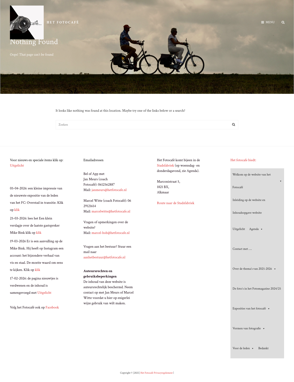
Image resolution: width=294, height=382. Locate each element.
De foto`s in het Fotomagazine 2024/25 (257, 289)
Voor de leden (243, 348)
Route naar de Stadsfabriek (175, 203)
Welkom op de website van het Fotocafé (257, 181)
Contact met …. (242, 249)
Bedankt (263, 348)
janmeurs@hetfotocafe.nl (109, 190)
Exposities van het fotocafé (251, 308)
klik (17, 209)
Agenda (256, 229)
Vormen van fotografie (249, 328)
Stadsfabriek (165, 165)
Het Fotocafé (63, 22)
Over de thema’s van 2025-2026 (254, 269)
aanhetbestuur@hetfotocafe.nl (104, 257)
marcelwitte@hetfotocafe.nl (111, 211)
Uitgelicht (17, 165)
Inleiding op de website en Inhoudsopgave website (249, 206)
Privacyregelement (163, 373)
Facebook (52, 307)
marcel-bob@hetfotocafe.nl (111, 233)
